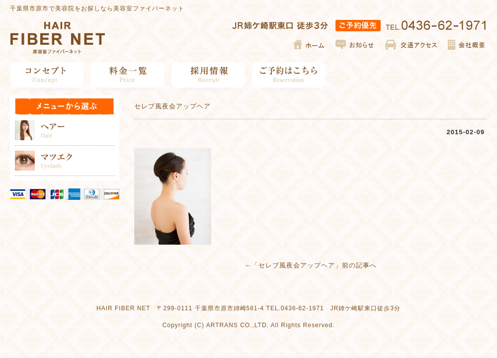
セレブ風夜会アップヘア (296, 265)
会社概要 (466, 45)
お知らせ (355, 45)
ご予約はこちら (289, 75)
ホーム (309, 45)
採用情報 (208, 75)
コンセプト (47, 75)
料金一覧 (128, 75)
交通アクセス (411, 45)
